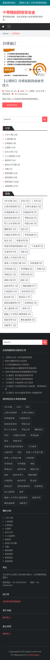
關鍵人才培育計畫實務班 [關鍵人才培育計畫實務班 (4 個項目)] (17, 314)
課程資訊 (6, 94)
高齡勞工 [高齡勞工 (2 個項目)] (10, 325)
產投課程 (9, 177)
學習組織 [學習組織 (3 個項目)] (30, 235)
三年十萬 (9, 135)
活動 (7, 169)
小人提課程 (10, 156)
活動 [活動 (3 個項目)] (24, 252)
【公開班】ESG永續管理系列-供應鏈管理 (23, 393)
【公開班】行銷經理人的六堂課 (19, 382)
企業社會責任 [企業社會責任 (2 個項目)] (33, 206)
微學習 (8, 160)
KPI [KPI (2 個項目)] (37, 201)
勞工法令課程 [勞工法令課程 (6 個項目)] (12, 223)
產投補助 (9, 173)
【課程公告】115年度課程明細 (32, 3)
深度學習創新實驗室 (12, 601)
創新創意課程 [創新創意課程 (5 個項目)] (12, 218)
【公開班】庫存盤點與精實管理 (19, 375)
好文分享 (40, 91)
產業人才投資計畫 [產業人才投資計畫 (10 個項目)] (15, 263)
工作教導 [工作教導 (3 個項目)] (37, 246)
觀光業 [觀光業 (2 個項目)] (9, 297)
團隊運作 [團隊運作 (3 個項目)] (10, 229)
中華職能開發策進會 (19, 12)
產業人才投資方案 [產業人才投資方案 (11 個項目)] (14, 257)
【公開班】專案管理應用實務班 (19, 379)
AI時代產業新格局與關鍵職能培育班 (21, 372)
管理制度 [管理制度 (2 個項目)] (10, 269)
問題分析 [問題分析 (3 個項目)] (30, 223)
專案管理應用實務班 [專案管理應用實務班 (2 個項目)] (15, 246)
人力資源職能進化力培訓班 (17, 364)
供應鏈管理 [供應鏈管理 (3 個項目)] (30, 212)
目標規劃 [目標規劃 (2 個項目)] (36, 263)
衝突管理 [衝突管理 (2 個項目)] (28, 291)
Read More (12, 105)
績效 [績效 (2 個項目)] (24, 280)
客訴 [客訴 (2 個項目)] (8, 240)
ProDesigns (33, 655)
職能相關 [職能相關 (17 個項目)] (29, 286)
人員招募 (9, 139)
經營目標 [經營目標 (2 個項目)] (27, 274)
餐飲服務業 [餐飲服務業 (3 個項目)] (28, 320)
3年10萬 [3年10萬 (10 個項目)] (10, 201)
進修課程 (9, 186)
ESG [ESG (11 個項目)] (25, 201)
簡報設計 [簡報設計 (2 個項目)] (10, 274)
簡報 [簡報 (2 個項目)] (41, 269)
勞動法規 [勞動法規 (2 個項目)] (31, 218)
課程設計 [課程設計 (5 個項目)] (24, 297)
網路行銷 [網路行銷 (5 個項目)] (10, 280)
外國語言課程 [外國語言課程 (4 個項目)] (12, 235)
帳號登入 (7, 617)
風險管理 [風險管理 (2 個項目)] (10, 320)
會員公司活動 (11, 164)
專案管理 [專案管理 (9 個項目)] (22, 240)
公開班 (32, 91)
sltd (22, 91)
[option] (32, 2)
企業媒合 (9, 143)
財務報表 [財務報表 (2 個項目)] (31, 303)
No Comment (21, 94)
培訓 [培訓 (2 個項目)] (24, 229)
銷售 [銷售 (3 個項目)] (26, 308)
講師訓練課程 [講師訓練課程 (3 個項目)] (12, 303)
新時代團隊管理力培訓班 (16, 361)
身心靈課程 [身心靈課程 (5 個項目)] (11, 308)
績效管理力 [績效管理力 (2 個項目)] (11, 286)
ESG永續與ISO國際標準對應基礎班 (21, 368)
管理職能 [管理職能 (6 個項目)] (26, 269)
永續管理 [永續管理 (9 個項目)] (10, 252)
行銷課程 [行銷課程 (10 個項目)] (10, 291)
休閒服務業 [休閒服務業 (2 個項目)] (11, 212)
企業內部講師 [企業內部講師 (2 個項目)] (12, 206)
